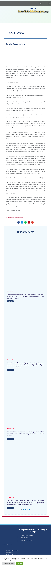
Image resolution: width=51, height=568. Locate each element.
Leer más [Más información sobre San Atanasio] (10, 370)
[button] (49, 3)
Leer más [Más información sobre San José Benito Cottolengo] (10, 508)
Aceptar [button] (19, 563)
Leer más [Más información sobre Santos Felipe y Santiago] (10, 301)
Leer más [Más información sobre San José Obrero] (10, 439)
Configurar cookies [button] (8, 563)
